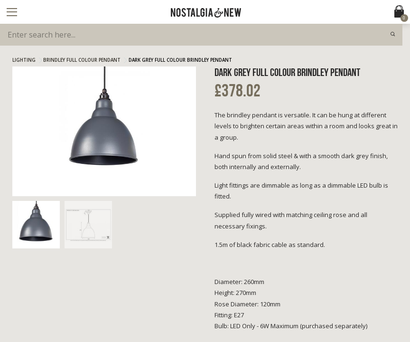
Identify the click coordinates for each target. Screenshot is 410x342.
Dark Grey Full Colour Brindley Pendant (180, 60)
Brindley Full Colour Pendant (82, 60)
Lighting (24, 60)
